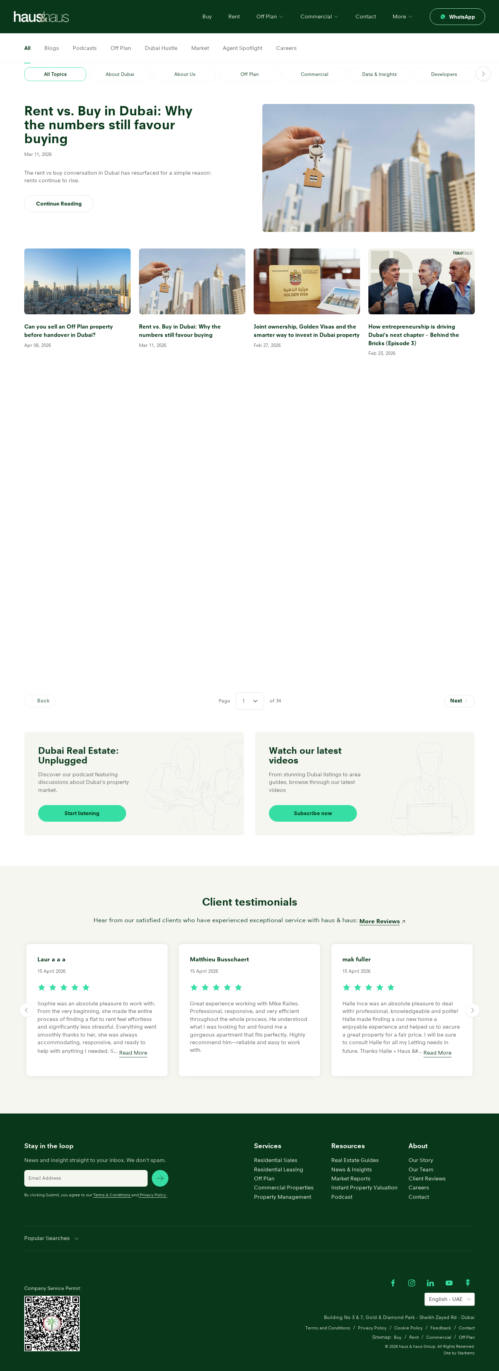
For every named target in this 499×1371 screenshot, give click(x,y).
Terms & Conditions (112, 1182)
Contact (366, 16)
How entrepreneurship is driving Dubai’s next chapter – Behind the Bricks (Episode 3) (416, 332)
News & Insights (351, 1156)
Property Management (282, 1184)
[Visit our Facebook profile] (393, 1270)
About (418, 1133)
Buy (207, 16)
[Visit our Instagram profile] (412, 1270)
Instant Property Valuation (364, 1175)
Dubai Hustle (161, 48)
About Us (184, 74)
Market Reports (350, 1166)
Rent (234, 16)
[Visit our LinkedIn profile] (430, 1270)
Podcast (341, 1184)
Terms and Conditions (315, 1315)
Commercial (315, 74)
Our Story (421, 1147)
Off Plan (121, 48)
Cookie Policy (403, 1315)
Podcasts (85, 48)
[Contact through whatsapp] (457, 16)
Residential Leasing (278, 1156)
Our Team (421, 1156)
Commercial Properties (284, 1175)
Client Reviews (427, 1166)
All (27, 48)
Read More (133, 1040)
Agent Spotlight (242, 48)
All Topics (55, 74)
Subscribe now (307, 800)
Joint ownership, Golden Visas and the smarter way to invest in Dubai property (303, 332)
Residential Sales (275, 1147)
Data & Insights (379, 74)
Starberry (466, 1341)
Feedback (438, 1315)
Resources (348, 1133)
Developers (444, 74)
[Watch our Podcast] (468, 1270)
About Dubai (120, 74)
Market (200, 48)
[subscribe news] (160, 1165)
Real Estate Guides (355, 1147)
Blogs (51, 48)
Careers (286, 48)
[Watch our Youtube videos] (449, 1270)
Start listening (76, 800)
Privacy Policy (153, 1182)
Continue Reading (59, 203)
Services (267, 1133)
